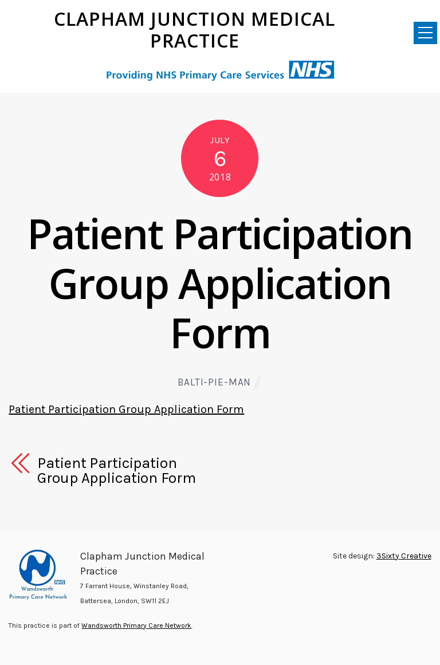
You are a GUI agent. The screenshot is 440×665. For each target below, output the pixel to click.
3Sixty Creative (403, 556)
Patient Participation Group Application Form (219, 282)
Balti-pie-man (214, 382)
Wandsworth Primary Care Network (136, 625)
